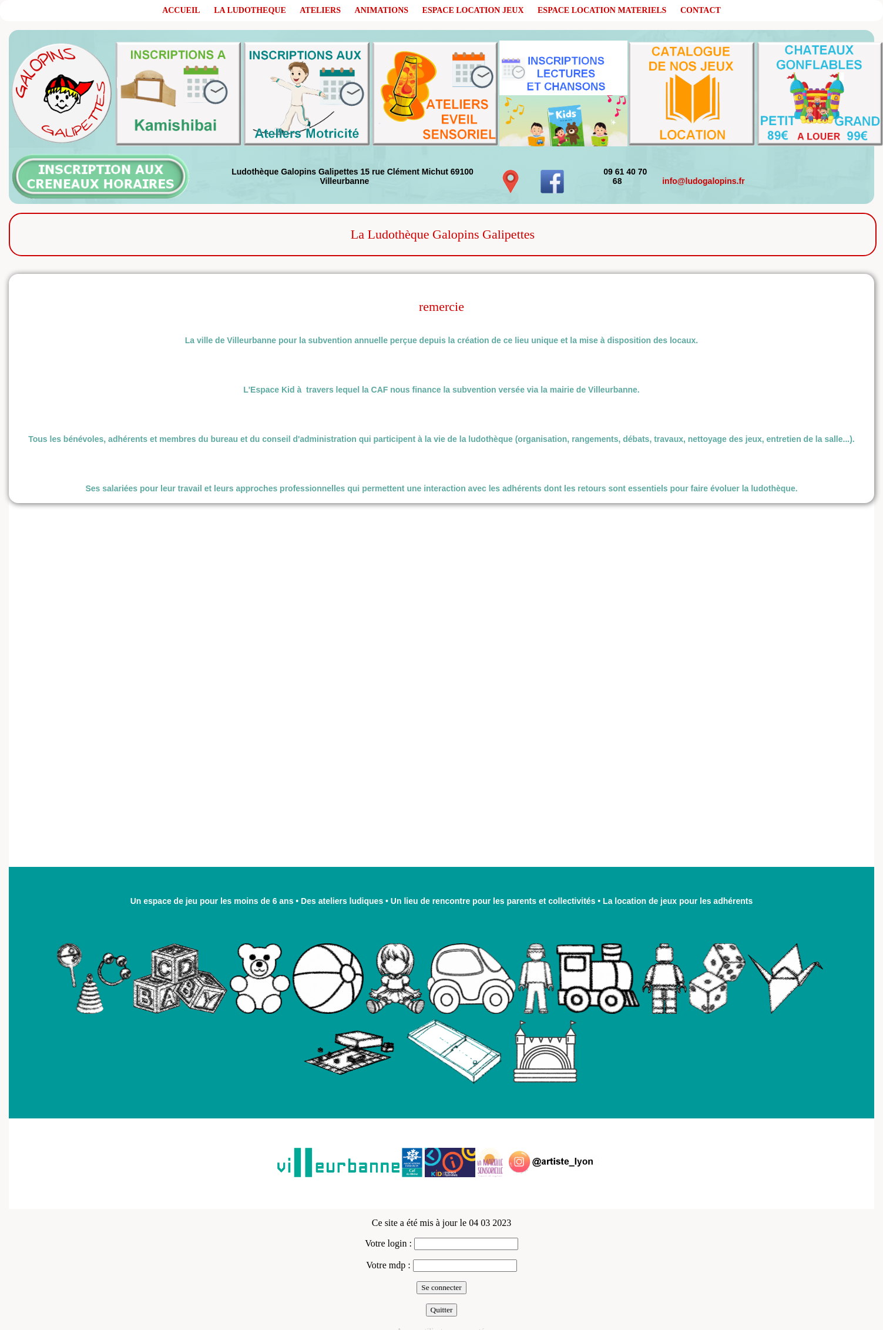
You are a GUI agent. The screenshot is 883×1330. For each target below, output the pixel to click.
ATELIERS (320, 10)
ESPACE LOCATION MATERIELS (602, 10)
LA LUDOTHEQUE (250, 10)
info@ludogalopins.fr (703, 181)
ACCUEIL (181, 10)
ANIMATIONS (382, 10)
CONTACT (700, 10)
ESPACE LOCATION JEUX (473, 10)
